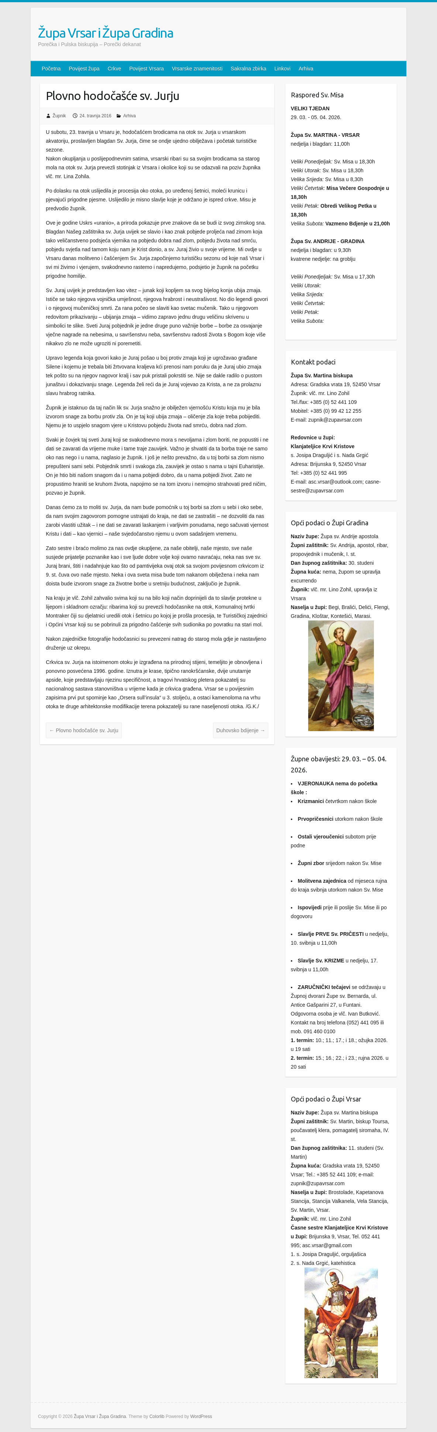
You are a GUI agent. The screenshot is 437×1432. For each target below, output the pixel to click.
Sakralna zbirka (248, 69)
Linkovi (283, 69)
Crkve (114, 69)
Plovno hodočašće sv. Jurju (83, 730)
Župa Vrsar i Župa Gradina (105, 32)
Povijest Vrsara (146, 69)
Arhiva (306, 69)
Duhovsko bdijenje (240, 730)
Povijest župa (84, 69)
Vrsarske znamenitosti (197, 69)
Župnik (59, 115)
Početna (51, 69)
